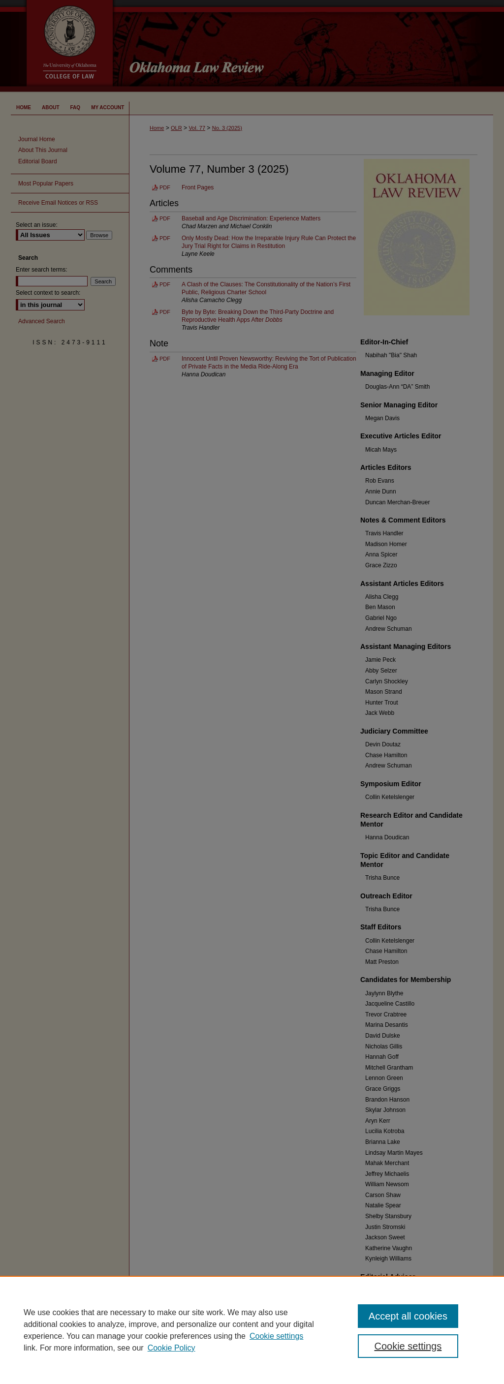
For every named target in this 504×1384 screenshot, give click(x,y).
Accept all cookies (408, 1316)
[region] (252, 1330)
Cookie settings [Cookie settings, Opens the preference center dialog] (407, 1346)
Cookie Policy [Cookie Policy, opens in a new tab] (171, 1348)
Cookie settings (276, 1336)
